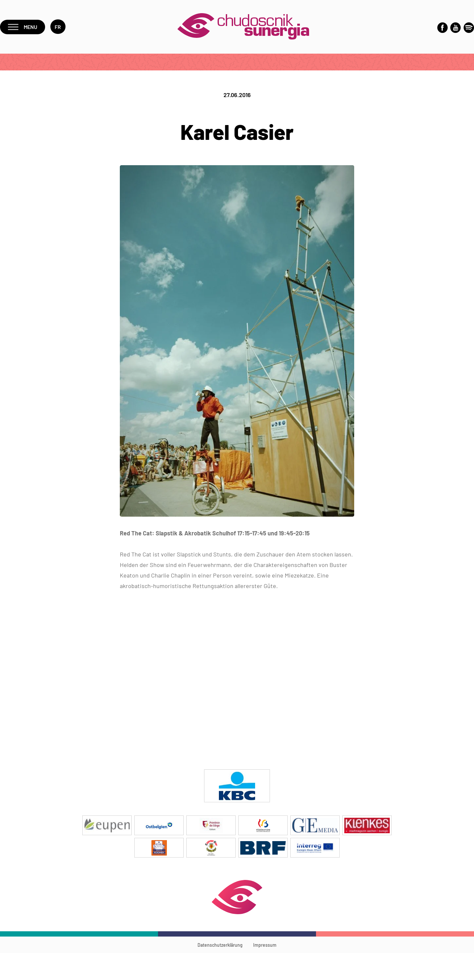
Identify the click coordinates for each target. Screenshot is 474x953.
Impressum (264, 945)
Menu (22, 27)
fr (58, 27)
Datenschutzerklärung (220, 945)
